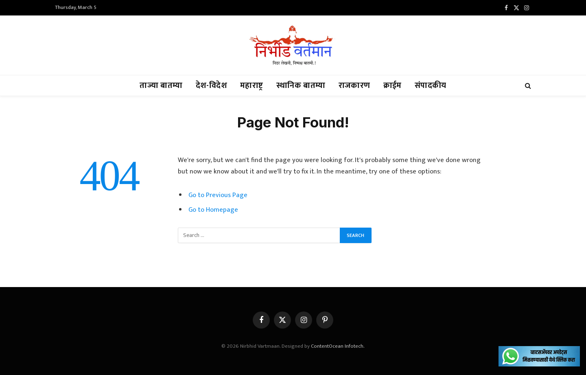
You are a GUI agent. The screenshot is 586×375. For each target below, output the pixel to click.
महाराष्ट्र (251, 85)
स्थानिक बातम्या (301, 85)
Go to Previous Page (217, 195)
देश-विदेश (211, 85)
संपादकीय (430, 85)
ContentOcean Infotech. (338, 346)
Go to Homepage (213, 209)
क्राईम (392, 85)
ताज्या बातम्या (161, 85)
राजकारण (354, 85)
